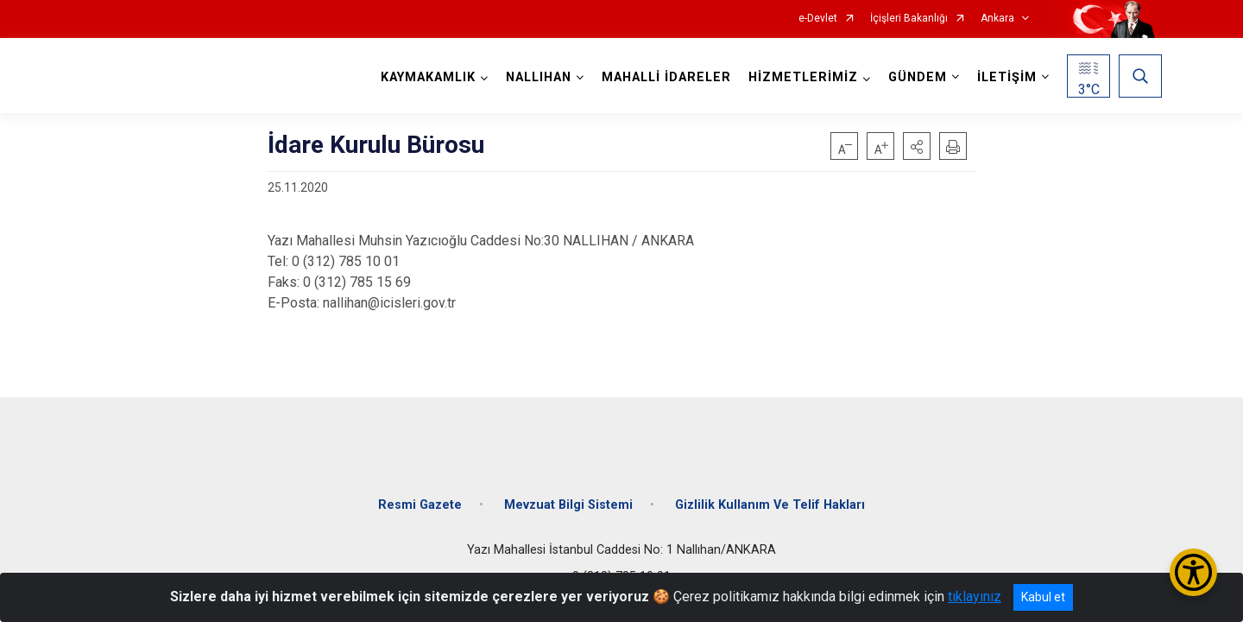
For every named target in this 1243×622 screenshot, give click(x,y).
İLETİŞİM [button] (1004, 77)
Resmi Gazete (420, 494)
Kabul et (1043, 597)
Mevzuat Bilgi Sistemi (568, 494)
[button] (917, 146)
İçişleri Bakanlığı (909, 18)
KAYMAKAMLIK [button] (425, 77)
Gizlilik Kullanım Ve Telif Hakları (770, 494)
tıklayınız (974, 596)
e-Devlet (817, 18)
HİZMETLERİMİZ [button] (800, 77)
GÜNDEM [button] (915, 77)
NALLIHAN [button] (536, 77)
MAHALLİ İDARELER (664, 77)
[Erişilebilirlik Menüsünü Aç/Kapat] (1193, 572)
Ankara (997, 18)
